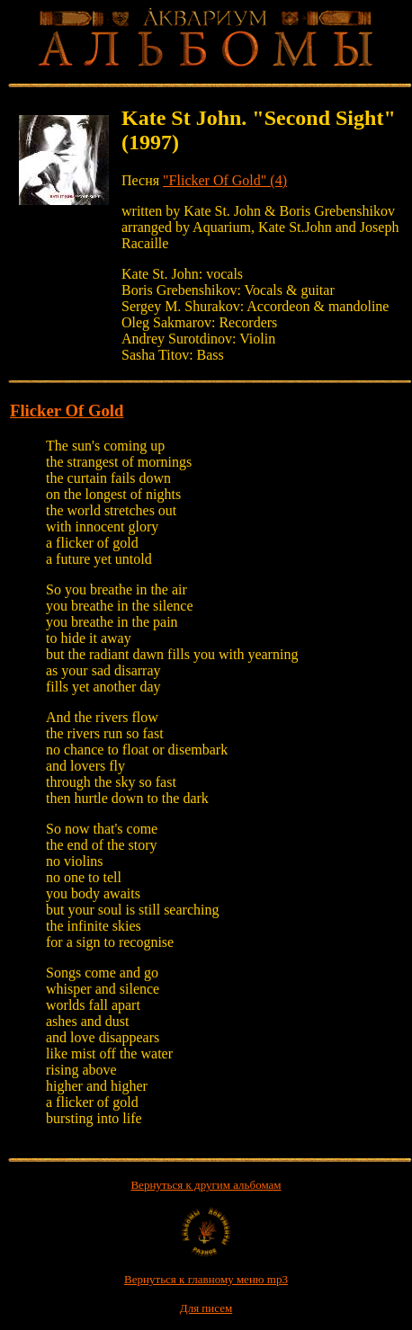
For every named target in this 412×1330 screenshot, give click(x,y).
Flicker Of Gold (66, 410)
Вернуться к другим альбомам (205, 1185)
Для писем (206, 1308)
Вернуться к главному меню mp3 (206, 1279)
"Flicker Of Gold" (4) (225, 180)
